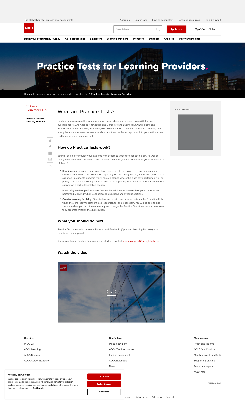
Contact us (171, 397)
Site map (157, 397)
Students (154, 38)
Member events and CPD (207, 355)
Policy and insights (189, 38)
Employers (96, 38)
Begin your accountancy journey (42, 38)
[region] (64, 384)
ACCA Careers (32, 355)
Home (27, 94)
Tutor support (63, 94)
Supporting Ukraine (204, 360)
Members (138, 38)
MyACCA (29, 343)
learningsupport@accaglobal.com (141, 241)
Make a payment (118, 343)
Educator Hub (80, 94)
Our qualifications (75, 38)
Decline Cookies (104, 384)
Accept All (104, 376)
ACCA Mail (199, 372)
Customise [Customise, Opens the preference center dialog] (104, 392)
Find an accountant (119, 355)
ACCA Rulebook (118, 360)
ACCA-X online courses (121, 349)
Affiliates (169, 38)
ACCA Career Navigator (37, 360)
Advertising (142, 397)
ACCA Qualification (204, 349)
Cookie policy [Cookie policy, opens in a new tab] (39, 388)
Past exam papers (203, 366)
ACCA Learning (32, 349)
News (112, 366)
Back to (38, 108)
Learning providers (117, 38)
